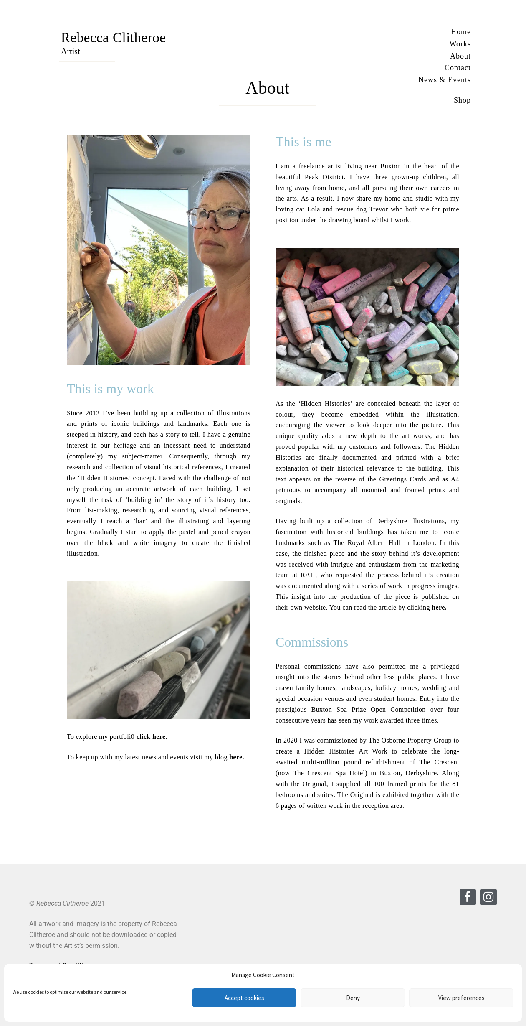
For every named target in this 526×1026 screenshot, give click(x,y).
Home (461, 32)
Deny (353, 998)
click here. (152, 736)
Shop (462, 100)
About (460, 56)
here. (236, 757)
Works (460, 44)
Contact (458, 68)
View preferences (461, 998)
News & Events (444, 80)
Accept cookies (244, 998)
